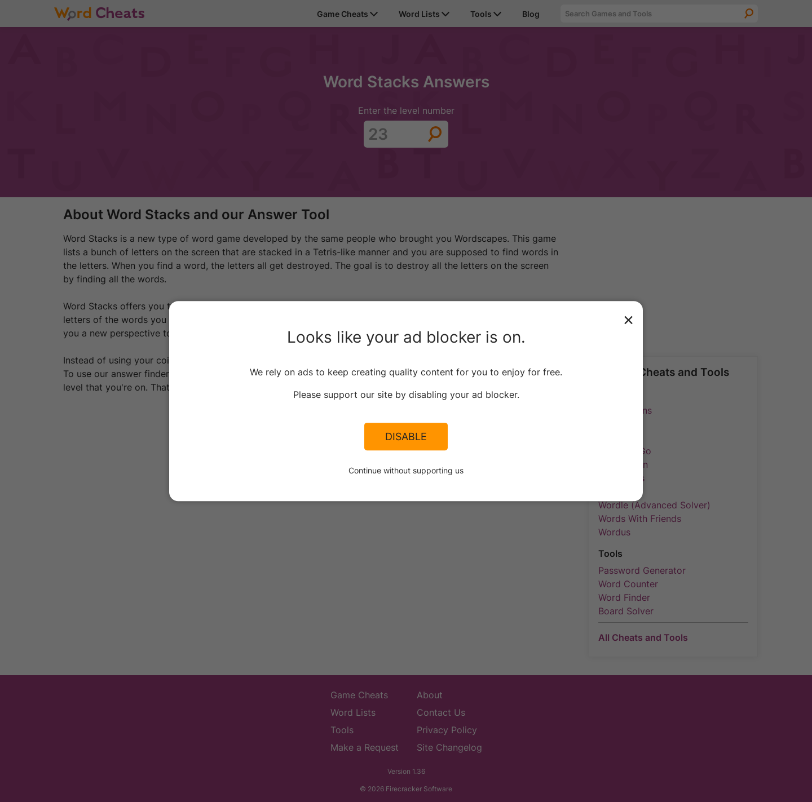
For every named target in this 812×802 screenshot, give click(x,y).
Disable (406, 437)
